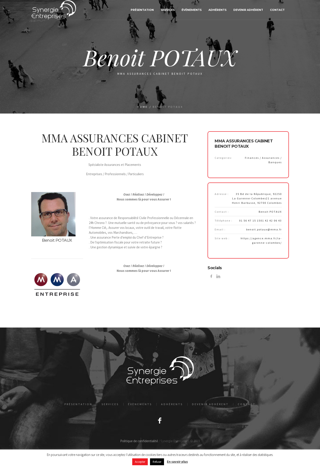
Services (110, 404)
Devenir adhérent (210, 404)
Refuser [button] (157, 462)
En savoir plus (177, 461)
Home (142, 106)
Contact (247, 404)
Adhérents (172, 404)
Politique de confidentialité (139, 441)
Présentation (78, 404)
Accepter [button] (140, 462)
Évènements (140, 404)
